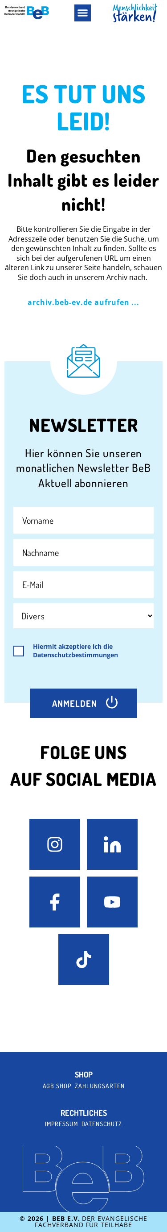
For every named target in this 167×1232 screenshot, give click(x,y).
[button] (82, 12)
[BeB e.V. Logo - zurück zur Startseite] (26, 12)
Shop (84, 1074)
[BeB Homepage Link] (135, 13)
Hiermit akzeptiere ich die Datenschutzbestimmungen (75, 651)
